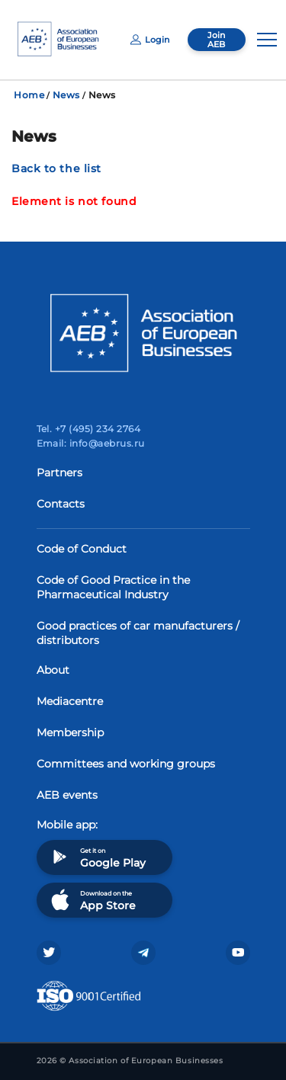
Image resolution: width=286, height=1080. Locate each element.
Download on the (92, 899)
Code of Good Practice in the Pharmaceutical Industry (113, 587)
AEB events (67, 795)
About (53, 670)
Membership (70, 732)
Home (29, 95)
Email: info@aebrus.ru (91, 443)
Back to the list (56, 168)
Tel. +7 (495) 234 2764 (89, 428)
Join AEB (216, 40)
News (66, 95)
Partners (59, 472)
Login (149, 39)
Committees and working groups (126, 764)
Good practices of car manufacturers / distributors (138, 633)
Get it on (97, 857)
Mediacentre (70, 701)
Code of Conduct (82, 549)
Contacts (61, 504)
